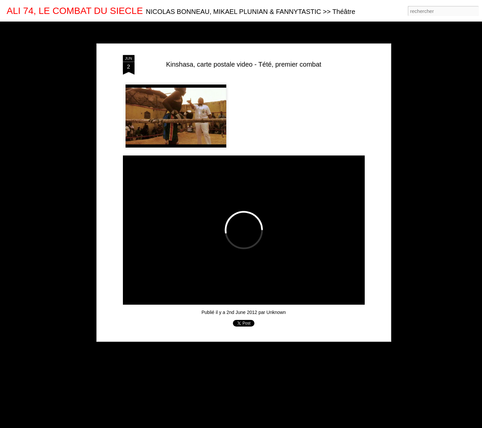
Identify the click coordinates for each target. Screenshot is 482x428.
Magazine (54, 27)
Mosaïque (79, 27)
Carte (33, 27)
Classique (13, 27)
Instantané (138, 27)
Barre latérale (108, 27)
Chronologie (166, 27)
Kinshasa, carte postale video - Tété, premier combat (243, 64)
